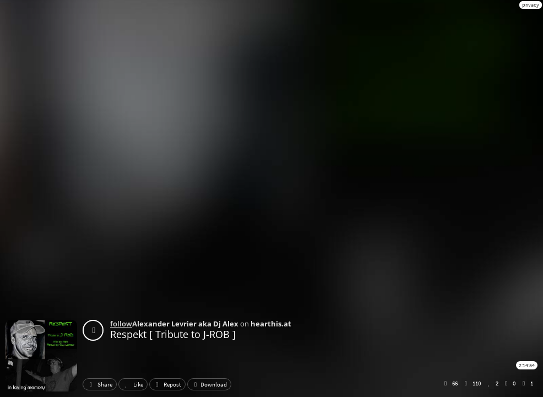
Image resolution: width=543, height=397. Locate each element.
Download (209, 384)
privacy (530, 4)
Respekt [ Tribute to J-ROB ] (173, 334)
